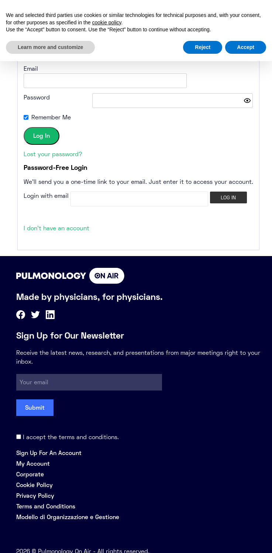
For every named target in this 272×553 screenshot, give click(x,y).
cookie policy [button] (106, 22)
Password (37, 88)
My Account (33, 455)
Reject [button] (202, 47)
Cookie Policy (34, 476)
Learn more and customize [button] (50, 47)
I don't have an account (56, 219)
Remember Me (51, 108)
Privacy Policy (35, 487)
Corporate (30, 465)
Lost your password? (53, 145)
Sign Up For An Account (49, 444)
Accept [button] (245, 47)
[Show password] (247, 92)
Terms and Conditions (45, 497)
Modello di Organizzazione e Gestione (67, 508)
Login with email (46, 187)
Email (31, 69)
